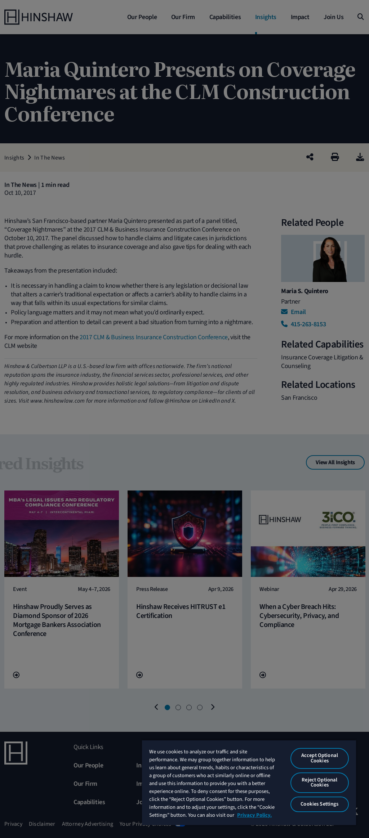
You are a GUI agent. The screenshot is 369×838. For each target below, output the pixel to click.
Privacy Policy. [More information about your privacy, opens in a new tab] (254, 815)
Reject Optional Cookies (319, 782)
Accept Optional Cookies (319, 758)
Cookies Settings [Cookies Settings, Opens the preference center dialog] (319, 804)
